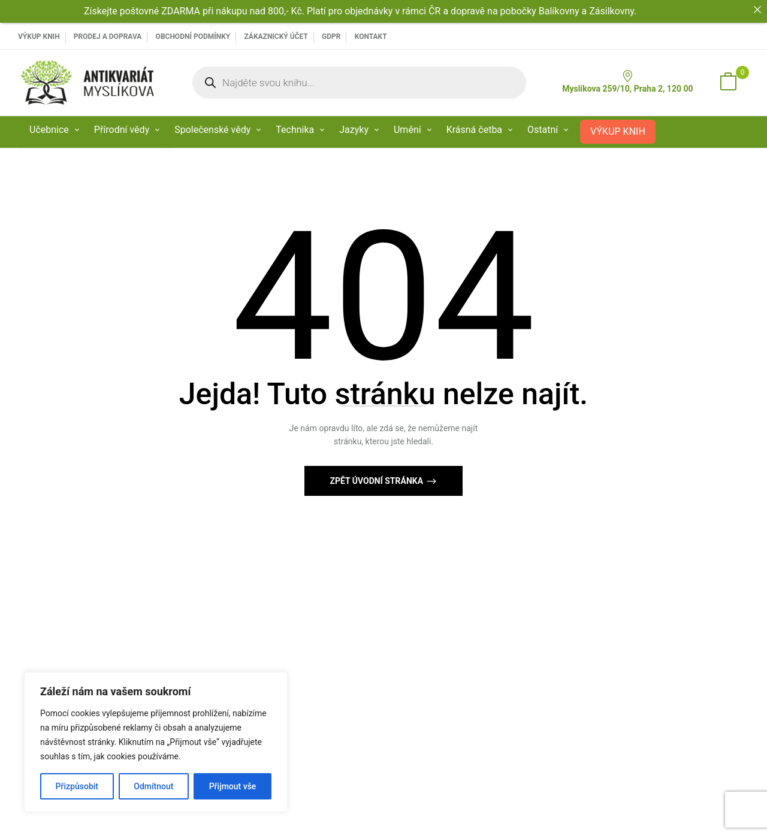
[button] (728, 82)
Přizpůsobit (77, 786)
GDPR (331, 36)
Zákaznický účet (275, 36)
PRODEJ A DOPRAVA (108, 36)
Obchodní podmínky (193, 36)
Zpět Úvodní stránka (377, 481)
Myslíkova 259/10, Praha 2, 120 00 (627, 81)
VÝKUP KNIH (39, 36)
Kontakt (371, 36)
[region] (156, 742)
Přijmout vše (232, 786)
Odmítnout (153, 786)
